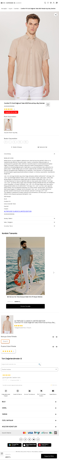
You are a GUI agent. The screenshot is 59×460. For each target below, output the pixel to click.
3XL (26, 142)
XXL (20, 142)
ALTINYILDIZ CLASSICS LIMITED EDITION (17, 211)
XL (14, 142)
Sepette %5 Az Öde (11, 112)
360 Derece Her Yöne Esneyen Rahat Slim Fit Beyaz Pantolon (24, 297)
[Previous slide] (5, 272)
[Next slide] (53, 272)
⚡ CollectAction (54, 385)
